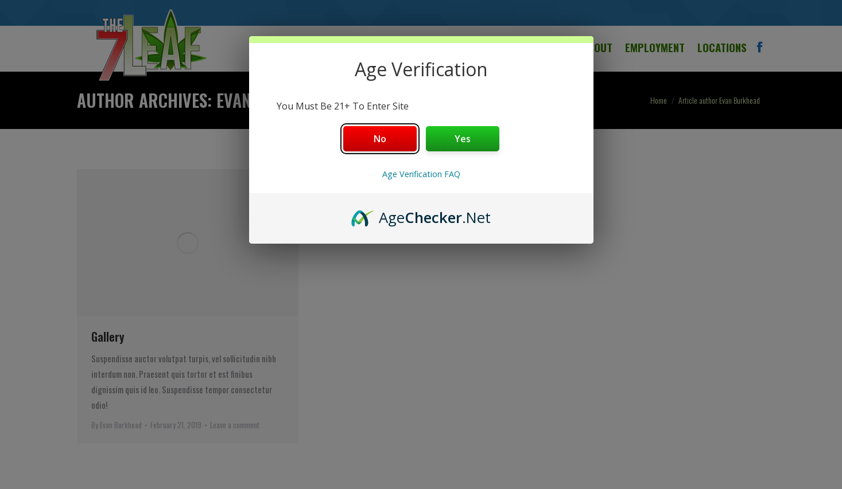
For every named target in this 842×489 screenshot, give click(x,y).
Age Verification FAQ (421, 174)
